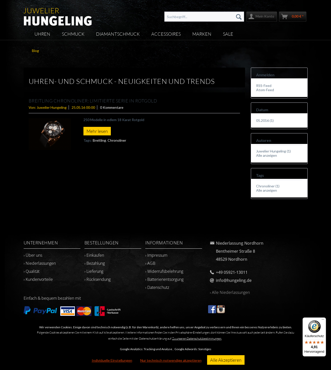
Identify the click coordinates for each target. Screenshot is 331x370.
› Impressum (156, 255)
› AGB (150, 263)
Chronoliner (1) (267, 186)
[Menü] (323, 321)
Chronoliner (117, 140)
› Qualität (31, 271)
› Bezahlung (94, 263)
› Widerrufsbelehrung (164, 271)
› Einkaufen (94, 255)
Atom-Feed (265, 90)
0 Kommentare (111, 107)
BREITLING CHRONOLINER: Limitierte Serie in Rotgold (93, 100)
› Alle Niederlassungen (230, 292)
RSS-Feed (263, 85)
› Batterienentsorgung (164, 279)
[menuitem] (204, 17)
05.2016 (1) (265, 120)
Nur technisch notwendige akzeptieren (171, 360)
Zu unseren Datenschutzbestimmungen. (197, 338)
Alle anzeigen (266, 155)
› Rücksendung (97, 279)
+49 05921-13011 (232, 272)
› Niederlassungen (40, 263)
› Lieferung (93, 271)
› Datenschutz (157, 287)
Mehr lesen (97, 131)
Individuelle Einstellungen (112, 360)
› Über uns (33, 255)
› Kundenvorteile (38, 279)
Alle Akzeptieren (226, 360)
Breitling (99, 140)
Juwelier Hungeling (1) (273, 151)
